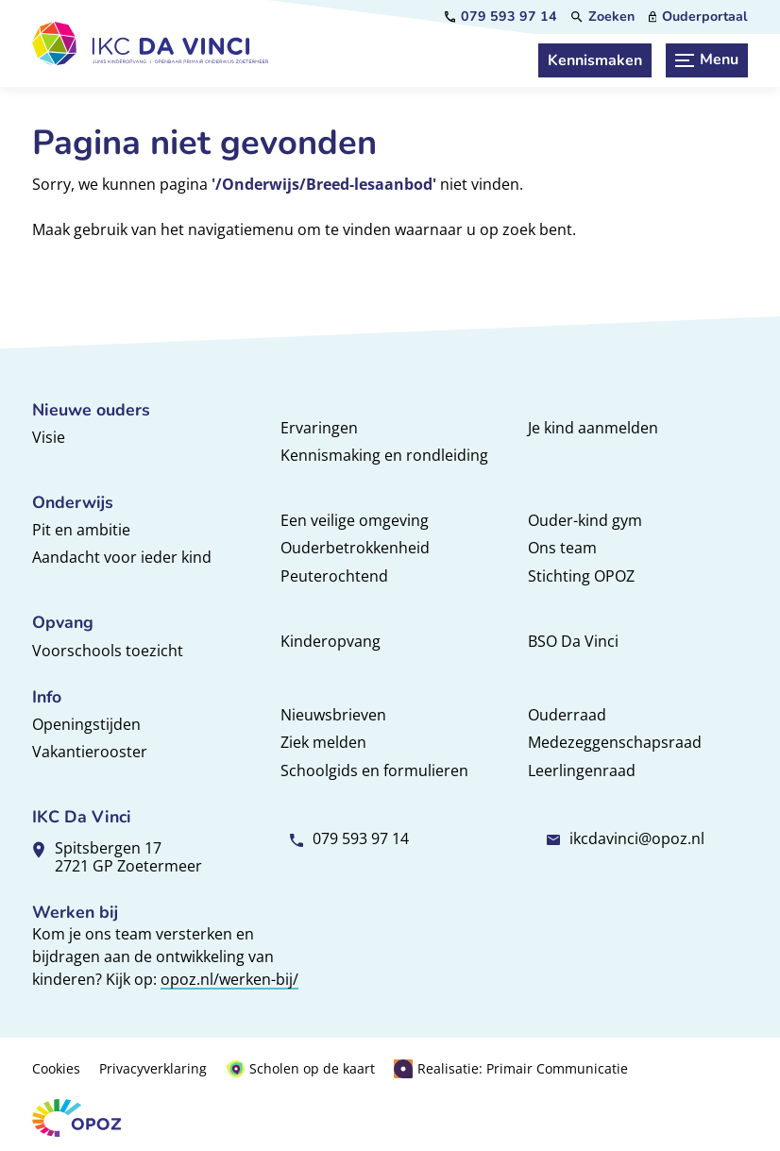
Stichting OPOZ (581, 576)
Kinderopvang (330, 641)
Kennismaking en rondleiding (384, 455)
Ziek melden (323, 742)
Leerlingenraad (582, 770)
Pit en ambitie (81, 529)
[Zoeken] (602, 17)
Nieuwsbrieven (333, 714)
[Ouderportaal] (699, 17)
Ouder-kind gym (585, 520)
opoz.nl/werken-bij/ (229, 979)
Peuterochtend (334, 576)
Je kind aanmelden (593, 427)
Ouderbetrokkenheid (355, 547)
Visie (48, 437)
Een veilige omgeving (354, 520)
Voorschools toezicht (107, 650)
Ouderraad (567, 714)
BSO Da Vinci (573, 641)
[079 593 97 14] (501, 17)
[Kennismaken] (595, 60)
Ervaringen (319, 427)
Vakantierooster (89, 751)
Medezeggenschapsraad (615, 742)
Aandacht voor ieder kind (122, 557)
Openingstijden (86, 724)
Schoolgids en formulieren (374, 770)
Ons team (562, 547)
